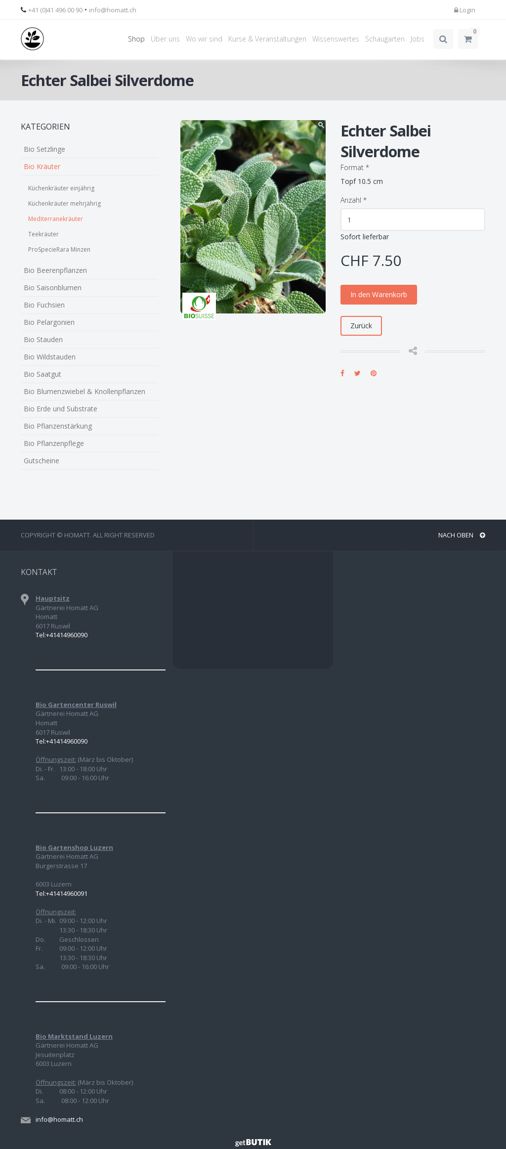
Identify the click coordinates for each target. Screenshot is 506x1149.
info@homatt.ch (112, 9)
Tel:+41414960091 (61, 893)
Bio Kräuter (42, 166)
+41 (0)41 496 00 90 (55, 9)
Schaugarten (385, 39)
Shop (136, 39)
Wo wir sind (204, 39)
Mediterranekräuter (55, 219)
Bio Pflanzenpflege (54, 443)
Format (354, 167)
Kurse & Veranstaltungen (267, 39)
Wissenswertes (335, 39)
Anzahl (353, 200)
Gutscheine (41, 460)
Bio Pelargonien (49, 322)
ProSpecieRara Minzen (59, 249)
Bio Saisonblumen (53, 287)
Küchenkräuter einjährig (61, 188)
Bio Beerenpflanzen (55, 270)
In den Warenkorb (378, 294)
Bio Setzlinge (44, 149)
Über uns (165, 39)
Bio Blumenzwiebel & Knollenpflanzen (84, 391)
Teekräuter (43, 234)
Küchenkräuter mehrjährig (64, 203)
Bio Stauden (43, 339)
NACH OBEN (461, 534)
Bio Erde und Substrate (60, 408)
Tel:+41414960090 (61, 634)
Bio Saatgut (42, 374)
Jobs (417, 39)
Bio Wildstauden (50, 356)
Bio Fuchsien (44, 304)
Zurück (361, 325)
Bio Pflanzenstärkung (58, 426)
